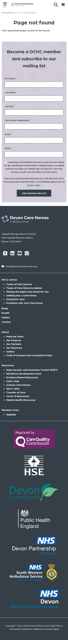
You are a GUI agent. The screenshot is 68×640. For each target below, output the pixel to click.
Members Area (10, 409)
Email (8, 134)
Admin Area (30, 625)
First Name (11, 78)
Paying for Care (15, 299)
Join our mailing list (34, 193)
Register (11, 414)
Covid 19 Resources (17, 396)
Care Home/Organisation (18, 120)
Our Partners (13, 343)
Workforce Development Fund (23, 373)
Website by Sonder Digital (46, 629)
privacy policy (33, 185)
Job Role (9, 106)
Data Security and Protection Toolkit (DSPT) (32, 369)
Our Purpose (13, 340)
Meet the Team (15, 336)
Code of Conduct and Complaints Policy (29, 355)
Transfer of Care (15, 392)
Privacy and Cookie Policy (49, 625)
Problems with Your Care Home (24, 302)
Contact (6, 321)
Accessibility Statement (20, 629)
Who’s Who (13, 388)
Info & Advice (9, 279)
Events (6, 312)
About (5, 331)
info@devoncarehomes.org (21, 266)
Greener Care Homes (18, 384)
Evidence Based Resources (22, 377)
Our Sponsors (14, 347)
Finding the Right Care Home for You (27, 291)
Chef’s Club (12, 381)
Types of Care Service (19, 284)
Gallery (6, 317)
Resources (8, 365)
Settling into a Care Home (21, 295)
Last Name (11, 92)
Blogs (5, 308)
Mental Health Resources (20, 399)
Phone (8, 147)
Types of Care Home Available (24, 287)
